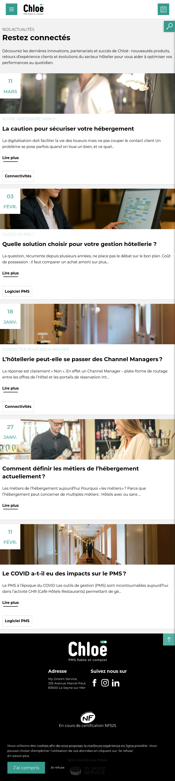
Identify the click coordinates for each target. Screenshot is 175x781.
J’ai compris (26, 767)
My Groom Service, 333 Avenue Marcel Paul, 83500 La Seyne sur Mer (67, 683)
